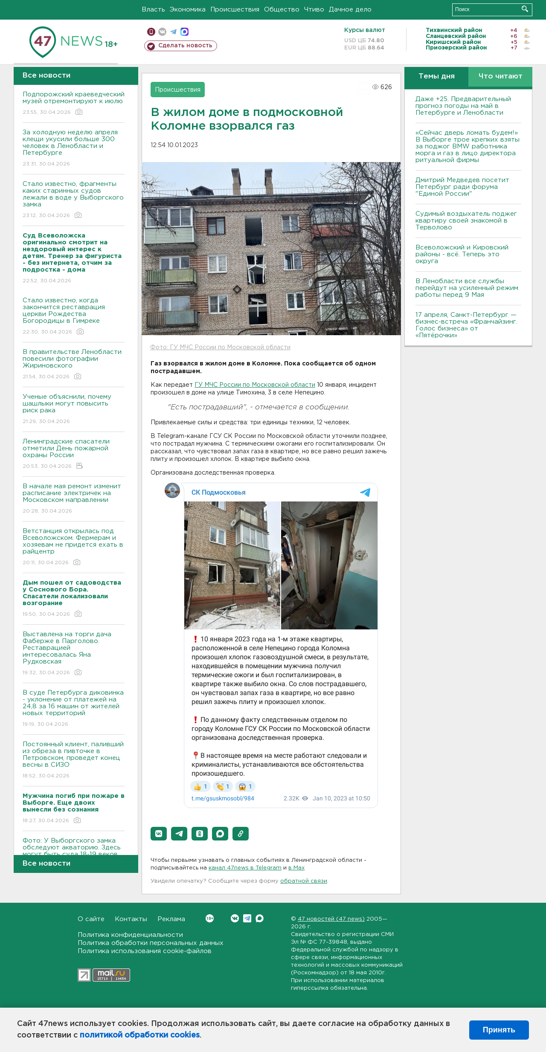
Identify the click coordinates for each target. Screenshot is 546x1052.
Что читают (501, 76)
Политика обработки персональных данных (151, 943)
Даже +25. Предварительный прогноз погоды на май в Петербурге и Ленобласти (463, 106)
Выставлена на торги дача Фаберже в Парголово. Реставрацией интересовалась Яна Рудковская (74, 654)
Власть (153, 9)
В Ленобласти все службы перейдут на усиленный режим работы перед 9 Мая (466, 288)
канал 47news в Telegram (245, 868)
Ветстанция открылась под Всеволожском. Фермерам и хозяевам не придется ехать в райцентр (74, 547)
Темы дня (436, 76)
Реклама (171, 919)
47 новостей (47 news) (331, 919)
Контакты (131, 919)
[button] (159, 833)
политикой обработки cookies (140, 1035)
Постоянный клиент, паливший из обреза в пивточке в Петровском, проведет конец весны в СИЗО (74, 761)
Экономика (188, 9)
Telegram (247, 918)
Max (260, 918)
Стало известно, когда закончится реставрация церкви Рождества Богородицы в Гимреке (74, 317)
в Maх (296, 868)
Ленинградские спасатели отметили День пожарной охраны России (74, 454)
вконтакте (162, 32)
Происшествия (234, 9)
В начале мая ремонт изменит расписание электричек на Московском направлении (74, 499)
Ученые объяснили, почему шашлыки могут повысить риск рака (74, 409)
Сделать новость (185, 45)
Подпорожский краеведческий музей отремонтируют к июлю (74, 104)
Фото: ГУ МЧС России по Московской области (220, 347)
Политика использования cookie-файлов (145, 951)
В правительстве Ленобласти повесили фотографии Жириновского (74, 364)
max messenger (184, 32)
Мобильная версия (151, 32)
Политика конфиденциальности (130, 935)
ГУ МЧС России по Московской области (255, 385)
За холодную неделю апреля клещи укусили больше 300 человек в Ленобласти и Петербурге (74, 149)
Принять (499, 1030)
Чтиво (314, 9)
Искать (525, 9)
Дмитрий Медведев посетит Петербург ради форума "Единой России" (462, 187)
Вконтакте (210, 918)
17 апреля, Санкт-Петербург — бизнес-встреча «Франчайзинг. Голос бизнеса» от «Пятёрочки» (466, 325)
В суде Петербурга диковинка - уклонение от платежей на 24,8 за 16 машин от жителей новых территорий (74, 709)
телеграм (173, 32)
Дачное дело (350, 9)
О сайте (91, 919)
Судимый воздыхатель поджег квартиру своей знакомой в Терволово (466, 220)
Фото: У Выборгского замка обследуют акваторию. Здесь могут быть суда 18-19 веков (74, 853)
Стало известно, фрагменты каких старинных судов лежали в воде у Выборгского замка (74, 200)
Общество (281, 9)
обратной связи (303, 881)
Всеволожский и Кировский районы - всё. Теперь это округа (461, 254)
